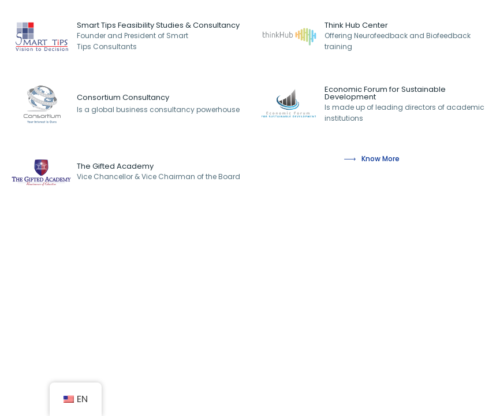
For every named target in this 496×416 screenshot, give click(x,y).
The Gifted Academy (115, 166)
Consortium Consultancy (123, 97)
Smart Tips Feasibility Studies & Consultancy (158, 25)
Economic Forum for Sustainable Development (385, 93)
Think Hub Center (356, 25)
